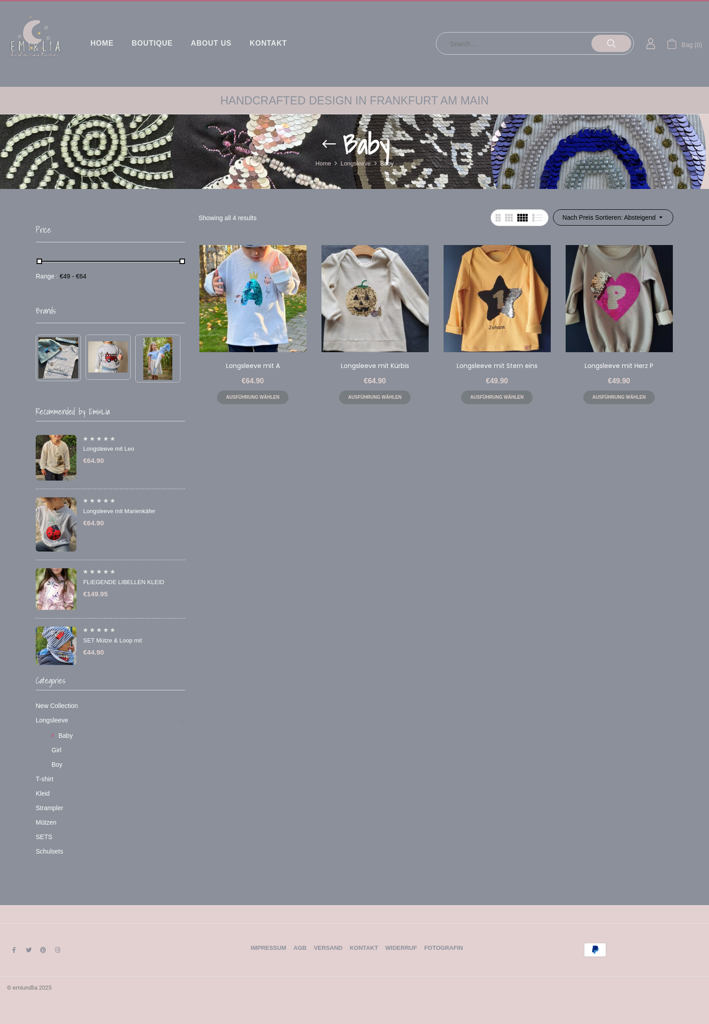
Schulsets (49, 851)
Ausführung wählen (252, 397)
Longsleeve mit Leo (108, 448)
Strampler (49, 808)
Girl (56, 750)
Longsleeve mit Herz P (619, 365)
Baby (65, 735)
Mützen (46, 822)
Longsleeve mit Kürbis (375, 365)
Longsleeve (355, 163)
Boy (57, 764)
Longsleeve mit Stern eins (497, 365)
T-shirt (44, 779)
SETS (44, 836)
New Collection (57, 705)
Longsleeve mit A (253, 365)
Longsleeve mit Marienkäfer (119, 511)
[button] (684, 44)
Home (323, 163)
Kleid (43, 793)
